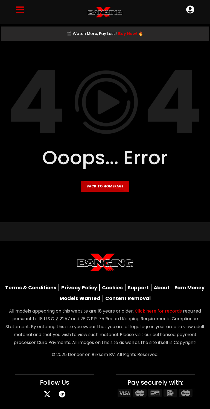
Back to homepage (105, 186)
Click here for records (158, 311)
